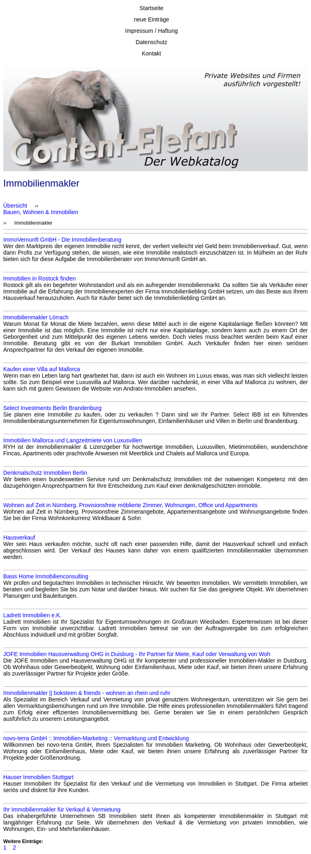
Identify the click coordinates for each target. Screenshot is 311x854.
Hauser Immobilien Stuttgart (38, 777)
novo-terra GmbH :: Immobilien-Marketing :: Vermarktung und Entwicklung (96, 738)
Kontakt (151, 53)
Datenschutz (151, 42)
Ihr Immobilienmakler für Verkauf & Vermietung (61, 809)
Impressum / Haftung (151, 31)
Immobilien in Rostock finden (39, 278)
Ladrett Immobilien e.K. (32, 615)
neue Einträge (151, 19)
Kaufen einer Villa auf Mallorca (41, 369)
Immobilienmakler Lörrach (35, 317)
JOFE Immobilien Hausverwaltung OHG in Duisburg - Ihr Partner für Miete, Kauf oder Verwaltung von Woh (137, 654)
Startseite (151, 8)
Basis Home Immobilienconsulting (45, 576)
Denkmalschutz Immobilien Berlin (45, 472)
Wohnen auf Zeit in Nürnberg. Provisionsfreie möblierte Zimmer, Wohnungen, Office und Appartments (130, 505)
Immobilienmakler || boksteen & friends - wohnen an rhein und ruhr (86, 693)
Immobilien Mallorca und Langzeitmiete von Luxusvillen (72, 440)
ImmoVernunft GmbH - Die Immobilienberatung (62, 239)
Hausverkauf (19, 537)
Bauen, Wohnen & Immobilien (40, 212)
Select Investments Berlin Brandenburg (52, 408)
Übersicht (15, 205)
